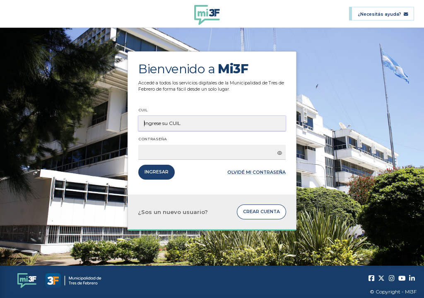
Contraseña (152, 139)
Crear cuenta (261, 211)
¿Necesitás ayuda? (383, 14)
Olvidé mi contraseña (256, 172)
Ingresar (157, 172)
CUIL (142, 110)
